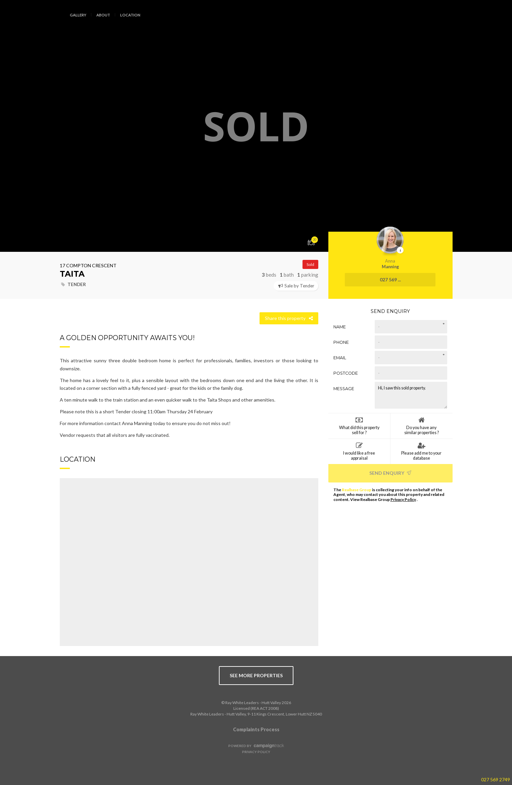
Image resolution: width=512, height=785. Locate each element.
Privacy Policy (403, 499)
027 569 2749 (495, 779)
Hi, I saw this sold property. (411, 395)
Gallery (78, 15)
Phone (341, 342)
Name (339, 326)
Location (130, 15)
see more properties (256, 675)
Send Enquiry (390, 473)
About (103, 15)
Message (343, 388)
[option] (256, 126)
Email (339, 357)
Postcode (345, 373)
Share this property (289, 318)
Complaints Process (256, 729)
